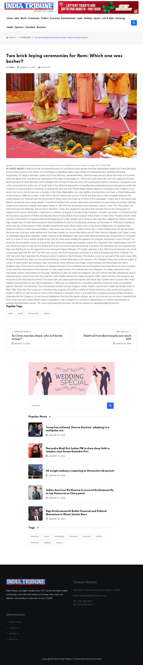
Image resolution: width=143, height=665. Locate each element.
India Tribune (65, 662)
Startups (88, 18)
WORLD (20, 313)
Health (10, 27)
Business (41, 27)
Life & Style (108, 18)
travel (46, 536)
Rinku (12, 67)
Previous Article (21, 332)
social (58, 542)
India (16, 18)
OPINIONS (26, 37)
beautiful (35, 536)
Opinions (19, 27)
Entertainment (68, 18)
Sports (97, 18)
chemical (73, 536)
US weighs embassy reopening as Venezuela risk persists (80, 471)
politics (99, 536)
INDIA (10, 313)
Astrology (120, 18)
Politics (45, 18)
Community (34, 18)
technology (59, 536)
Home (10, 18)
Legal (79, 18)
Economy (55, 18)
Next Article (123, 332)
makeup (47, 542)
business (35, 542)
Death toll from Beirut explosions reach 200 (107, 337)
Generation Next (94, 662)
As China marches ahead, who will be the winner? (37, 337)
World (23, 18)
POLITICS (46, 313)
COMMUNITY (33, 313)
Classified (30, 27)
